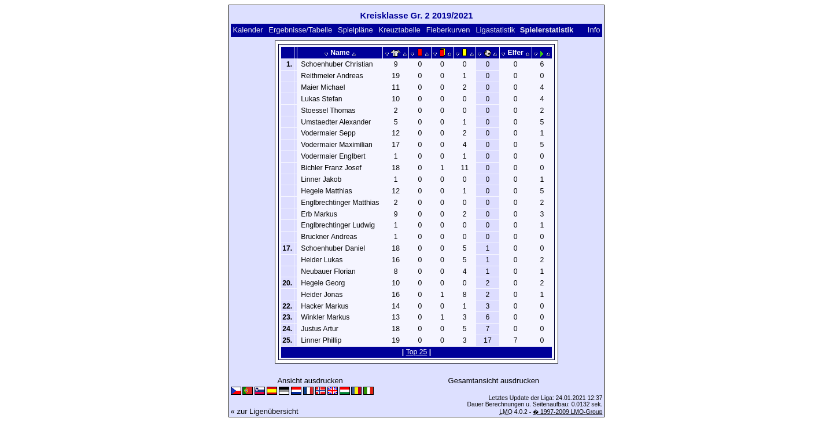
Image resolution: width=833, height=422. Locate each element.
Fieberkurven (448, 29)
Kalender (248, 29)
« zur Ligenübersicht (264, 411)
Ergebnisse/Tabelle (300, 29)
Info (594, 29)
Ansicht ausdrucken (309, 380)
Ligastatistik (495, 29)
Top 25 (416, 352)
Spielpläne (355, 29)
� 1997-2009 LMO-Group (567, 412)
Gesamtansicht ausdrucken (494, 380)
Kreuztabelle (400, 29)
